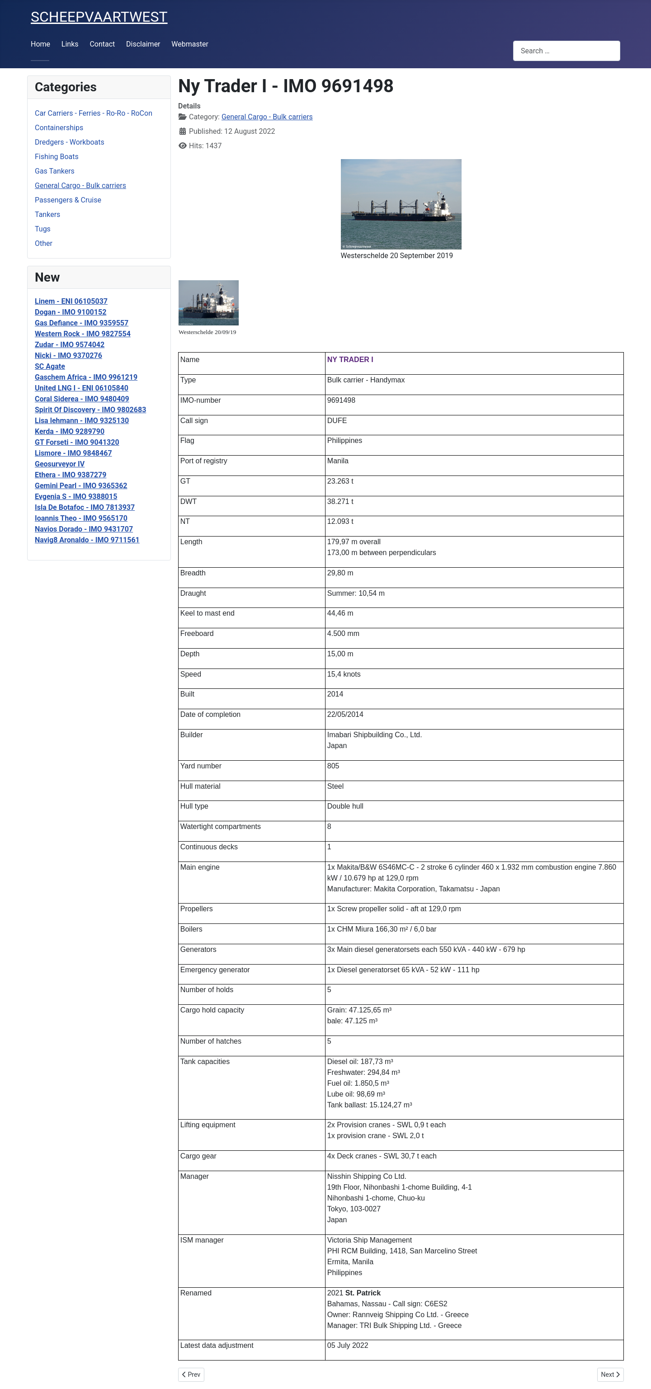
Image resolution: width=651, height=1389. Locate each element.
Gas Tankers (55, 171)
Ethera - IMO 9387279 (70, 475)
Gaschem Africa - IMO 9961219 (86, 377)
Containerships (59, 127)
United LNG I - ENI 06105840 (81, 388)
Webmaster (189, 44)
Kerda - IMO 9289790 (69, 431)
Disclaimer (143, 44)
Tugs (43, 229)
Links (70, 44)
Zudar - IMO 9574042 (69, 344)
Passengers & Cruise (68, 200)
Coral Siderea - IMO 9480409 (82, 399)
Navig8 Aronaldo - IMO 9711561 (87, 540)
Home (40, 44)
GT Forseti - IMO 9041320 (77, 442)
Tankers (47, 214)
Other (43, 243)
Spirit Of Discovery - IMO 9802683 (90, 409)
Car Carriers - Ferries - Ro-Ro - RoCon (93, 113)
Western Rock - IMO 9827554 (83, 334)
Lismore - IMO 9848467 (73, 453)
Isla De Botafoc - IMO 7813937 (85, 507)
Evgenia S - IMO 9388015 (76, 496)
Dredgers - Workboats (69, 142)
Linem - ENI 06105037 (71, 301)
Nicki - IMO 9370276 (68, 355)
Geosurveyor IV (60, 464)
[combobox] (566, 51)
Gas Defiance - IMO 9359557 (81, 323)
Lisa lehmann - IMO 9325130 (82, 420)
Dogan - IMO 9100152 (70, 312)
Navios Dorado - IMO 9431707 (84, 529)
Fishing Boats (57, 156)
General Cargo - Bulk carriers (80, 185)
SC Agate (50, 366)
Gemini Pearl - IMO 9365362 (81, 485)
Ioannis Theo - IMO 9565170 (81, 518)
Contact (102, 44)
